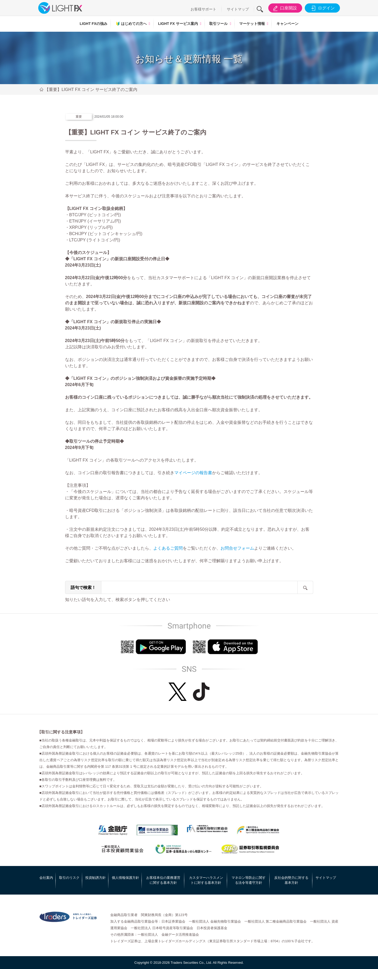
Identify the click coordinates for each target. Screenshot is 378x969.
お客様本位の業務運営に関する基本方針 (163, 880)
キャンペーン (287, 23)
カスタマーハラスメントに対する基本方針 (206, 880)
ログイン (322, 8)
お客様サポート (203, 9)
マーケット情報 (252, 23)
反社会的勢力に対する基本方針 (291, 880)
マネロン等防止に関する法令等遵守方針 (249, 880)
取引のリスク (69, 878)
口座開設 (284, 8)
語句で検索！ (83, 587)
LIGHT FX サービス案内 (178, 23)
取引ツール (218, 23)
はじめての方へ (131, 23)
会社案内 (46, 878)
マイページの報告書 (193, 472)
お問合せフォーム (237, 548)
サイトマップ (238, 9)
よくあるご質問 (168, 548)
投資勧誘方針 (95, 878)
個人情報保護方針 (125, 878)
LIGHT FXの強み (93, 23)
